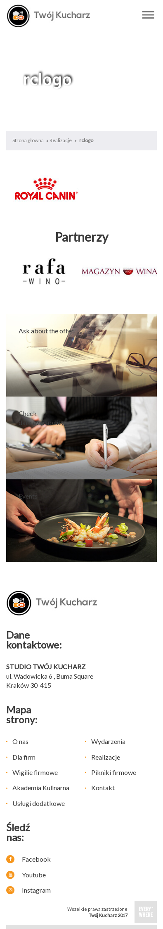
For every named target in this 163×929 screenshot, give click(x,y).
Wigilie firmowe (35, 772)
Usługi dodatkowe (38, 803)
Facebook (28, 859)
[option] (44, 271)
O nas (20, 741)
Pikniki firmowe (113, 772)
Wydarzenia (108, 741)
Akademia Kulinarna (40, 787)
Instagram (28, 890)
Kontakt (103, 787)
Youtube (26, 875)
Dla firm (23, 757)
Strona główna (28, 140)
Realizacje (61, 140)
